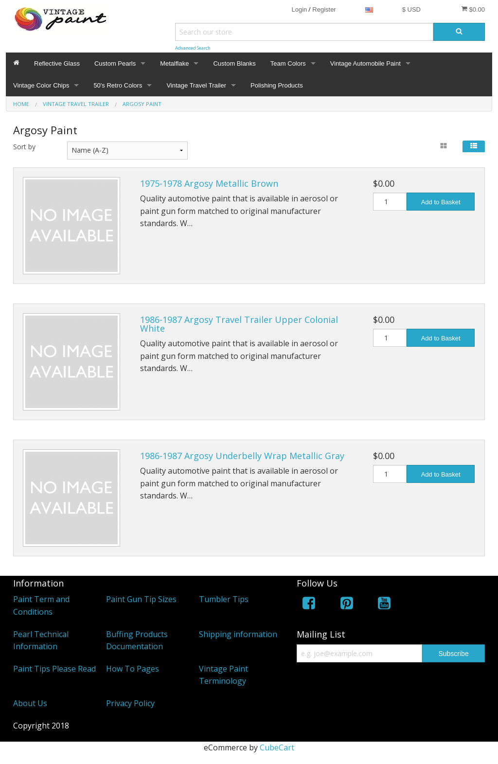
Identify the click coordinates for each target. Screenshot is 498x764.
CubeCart (277, 747)
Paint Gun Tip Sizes (141, 599)
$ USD (411, 9)
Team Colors (288, 63)
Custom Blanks (234, 63)
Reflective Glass (57, 63)
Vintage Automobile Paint (365, 63)
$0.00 (473, 9)
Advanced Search (193, 48)
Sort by (24, 146)
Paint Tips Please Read (54, 668)
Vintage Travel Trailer (196, 85)
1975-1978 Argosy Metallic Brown (209, 183)
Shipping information (238, 634)
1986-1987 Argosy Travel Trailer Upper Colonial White (239, 324)
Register (324, 9)
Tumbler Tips (224, 599)
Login (299, 9)
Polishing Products (276, 85)
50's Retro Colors (117, 85)
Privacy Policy (130, 703)
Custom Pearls (115, 63)
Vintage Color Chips (41, 85)
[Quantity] (390, 202)
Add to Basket (441, 202)
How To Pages (132, 668)
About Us (30, 703)
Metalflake (174, 63)
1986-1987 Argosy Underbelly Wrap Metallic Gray (242, 456)
